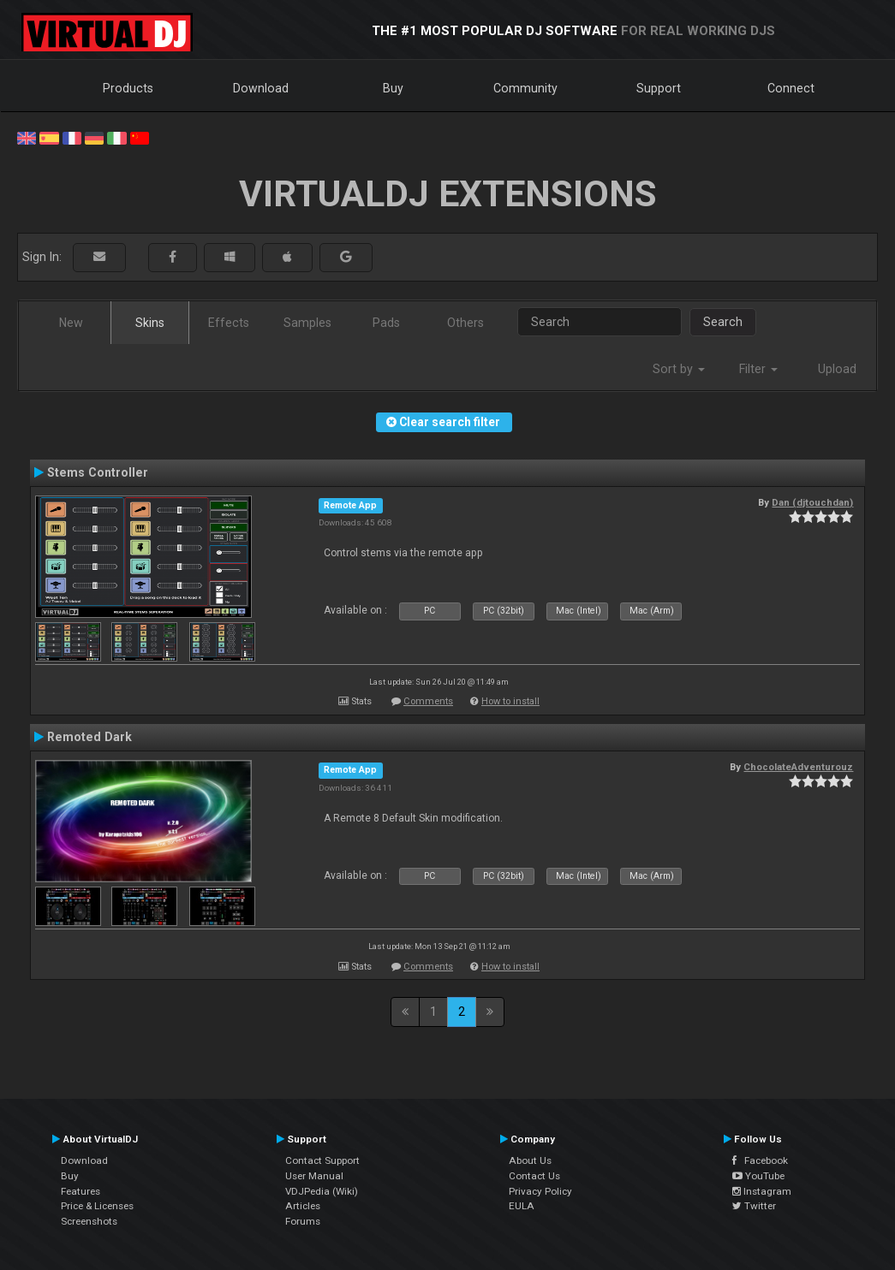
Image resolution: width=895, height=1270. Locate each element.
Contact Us (534, 1176)
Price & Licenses (97, 1206)
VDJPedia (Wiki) (321, 1191)
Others (465, 322)
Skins (149, 322)
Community (525, 88)
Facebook (760, 1160)
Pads (386, 322)
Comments (428, 701)
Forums (302, 1221)
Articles (302, 1206)
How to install (510, 701)
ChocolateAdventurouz (798, 767)
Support (658, 88)
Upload (837, 369)
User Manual (314, 1176)
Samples (307, 322)
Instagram (761, 1191)
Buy (393, 88)
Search (723, 322)
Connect (790, 88)
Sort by (679, 369)
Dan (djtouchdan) (812, 502)
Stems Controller (97, 472)
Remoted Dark (89, 737)
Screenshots (89, 1221)
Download (261, 88)
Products (128, 88)
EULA (521, 1206)
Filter (758, 369)
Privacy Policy (540, 1191)
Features (80, 1191)
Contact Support (322, 1160)
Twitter (754, 1206)
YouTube (758, 1176)
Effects (228, 322)
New (71, 322)
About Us (530, 1160)
